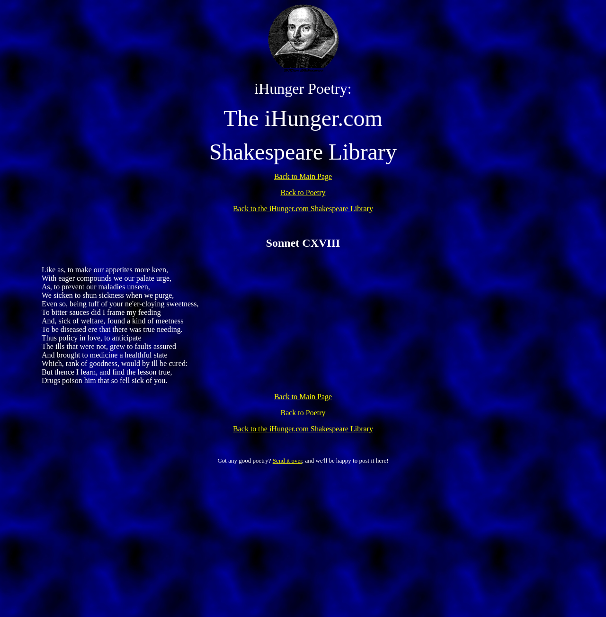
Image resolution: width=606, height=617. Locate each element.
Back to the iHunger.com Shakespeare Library (303, 209)
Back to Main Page (303, 176)
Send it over (287, 460)
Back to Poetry (302, 192)
